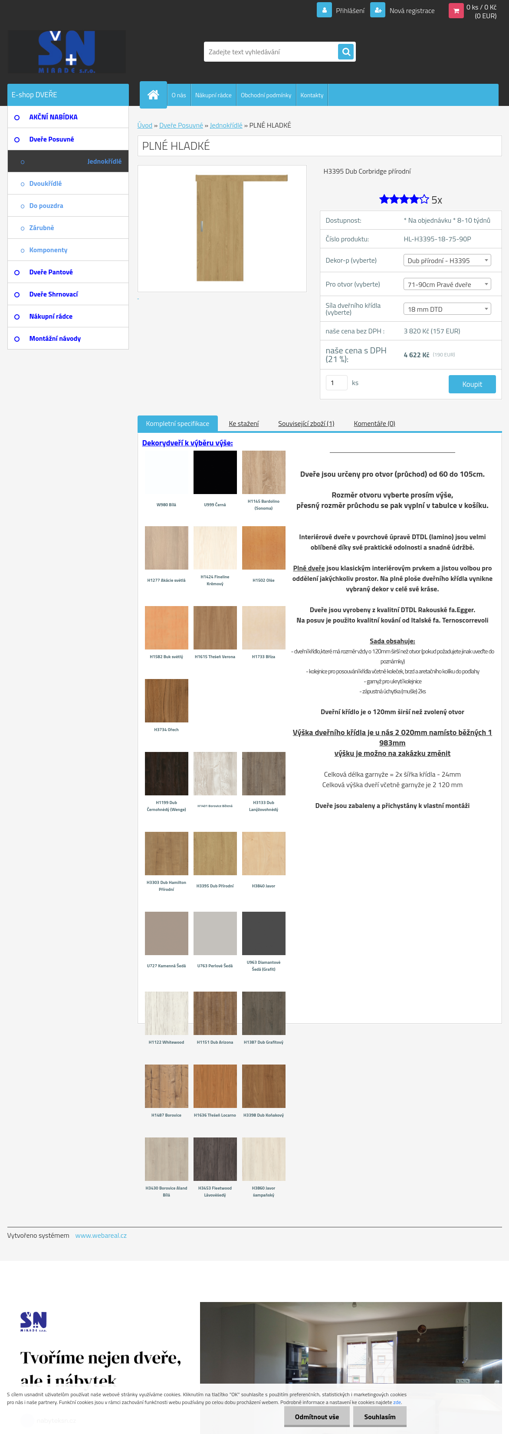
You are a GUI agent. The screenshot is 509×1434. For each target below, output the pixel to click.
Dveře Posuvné (181, 125)
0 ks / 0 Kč (481, 7)
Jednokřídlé (226, 125)
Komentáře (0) (374, 423)
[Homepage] (157, 94)
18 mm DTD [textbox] (424, 309)
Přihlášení (350, 10)
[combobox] (447, 260)
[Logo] (67, 51)
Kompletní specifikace (178, 423)
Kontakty (312, 94)
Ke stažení (244, 423)
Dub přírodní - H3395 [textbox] (438, 260)
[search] (346, 52)
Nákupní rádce (213, 94)
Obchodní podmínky (266, 94)
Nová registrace (411, 10)
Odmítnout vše (317, 1416)
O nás (179, 94)
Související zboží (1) (306, 423)
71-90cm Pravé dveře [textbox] (439, 284)
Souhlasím (380, 1416)
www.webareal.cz (101, 1235)
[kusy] (337, 382)
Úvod (145, 125)
